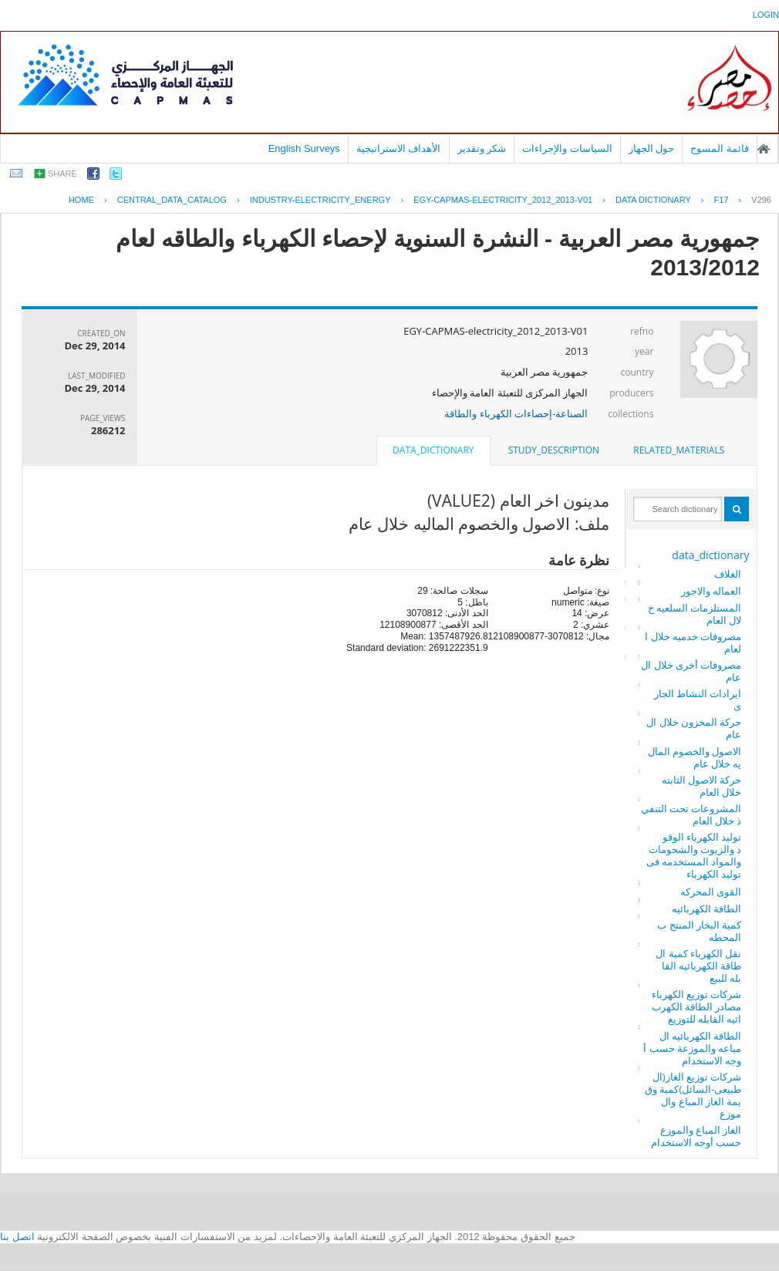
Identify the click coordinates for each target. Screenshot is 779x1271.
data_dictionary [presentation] (433, 450)
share (62, 173)
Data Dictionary (653, 199)
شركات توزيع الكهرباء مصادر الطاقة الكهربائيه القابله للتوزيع (697, 1006)
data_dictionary (710, 555)
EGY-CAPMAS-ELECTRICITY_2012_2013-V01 (502, 199)
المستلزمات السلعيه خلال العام (695, 614)
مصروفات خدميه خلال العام (693, 642)
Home (81, 199)
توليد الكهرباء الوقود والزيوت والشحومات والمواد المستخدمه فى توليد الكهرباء (694, 855)
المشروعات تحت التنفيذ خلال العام (691, 814)
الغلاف (727, 574)
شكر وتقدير (482, 148)
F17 (721, 199)
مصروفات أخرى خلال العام (691, 671)
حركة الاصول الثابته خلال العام (702, 786)
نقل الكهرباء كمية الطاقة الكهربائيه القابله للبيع (698, 965)
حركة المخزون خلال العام (693, 728)
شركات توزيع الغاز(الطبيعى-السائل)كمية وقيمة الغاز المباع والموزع (693, 1095)
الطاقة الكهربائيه (706, 908)
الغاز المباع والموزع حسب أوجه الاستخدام (696, 1136)
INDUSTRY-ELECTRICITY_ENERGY (320, 199)
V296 (761, 199)
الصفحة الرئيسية (763, 149)
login (766, 14)
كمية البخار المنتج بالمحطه (699, 931)
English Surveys (304, 148)
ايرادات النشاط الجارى (698, 699)
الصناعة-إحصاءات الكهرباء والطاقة (516, 413)
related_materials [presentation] (678, 450)
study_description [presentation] (553, 450)
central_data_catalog (172, 199)
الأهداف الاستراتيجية (398, 148)
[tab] (678, 450)
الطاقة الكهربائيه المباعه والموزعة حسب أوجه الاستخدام (692, 1048)
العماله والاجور (711, 591)
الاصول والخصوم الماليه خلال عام (695, 757)
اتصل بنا (17, 1236)
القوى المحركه (710, 891)
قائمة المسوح (719, 148)
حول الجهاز (652, 148)
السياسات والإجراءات (567, 148)
